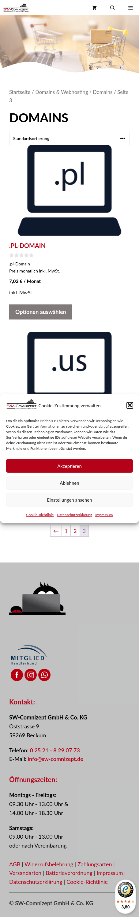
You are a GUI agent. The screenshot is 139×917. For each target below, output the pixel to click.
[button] (130, 409)
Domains (102, 92)
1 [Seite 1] (66, 530)
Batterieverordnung (70, 872)
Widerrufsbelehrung (49, 864)
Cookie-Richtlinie (40, 518)
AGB (15, 864)
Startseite (19, 92)
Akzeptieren (69, 470)
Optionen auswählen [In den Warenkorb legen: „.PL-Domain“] (40, 311)
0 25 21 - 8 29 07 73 (55, 750)
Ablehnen (69, 487)
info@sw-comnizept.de (55, 758)
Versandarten (26, 872)
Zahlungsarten (95, 864)
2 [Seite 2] (75, 530)
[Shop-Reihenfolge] (69, 138)
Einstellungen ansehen (69, 504)
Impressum (104, 518)
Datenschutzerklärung (74, 518)
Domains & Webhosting (61, 92)
